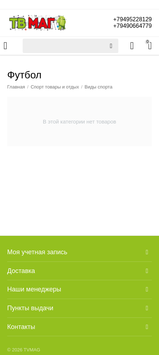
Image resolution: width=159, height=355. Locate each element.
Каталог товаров (5, 46)
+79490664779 (132, 26)
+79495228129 (132, 19)
